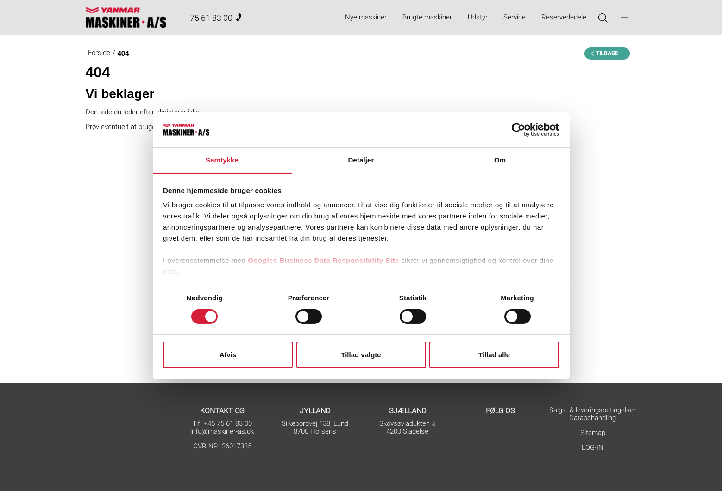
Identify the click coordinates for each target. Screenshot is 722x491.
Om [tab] (500, 160)
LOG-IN (592, 447)
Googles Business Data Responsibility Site (323, 260)
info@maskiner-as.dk (222, 431)
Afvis (228, 355)
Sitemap (592, 433)
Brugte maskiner (427, 17)
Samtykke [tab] (222, 160)
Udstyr (478, 17)
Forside (99, 53)
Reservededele (563, 17)
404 (123, 53)
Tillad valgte (361, 355)
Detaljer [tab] (361, 160)
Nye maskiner (366, 17)
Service (514, 17)
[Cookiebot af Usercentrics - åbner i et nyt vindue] (518, 130)
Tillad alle (494, 355)
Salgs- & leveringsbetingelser (592, 410)
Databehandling (592, 418)
